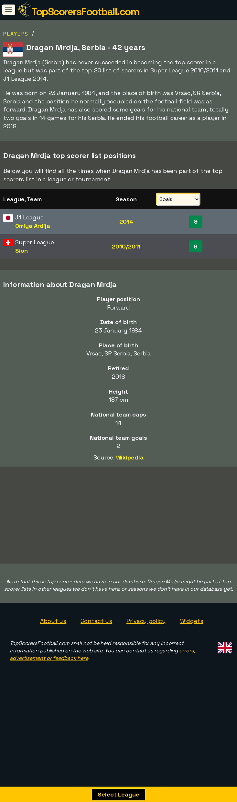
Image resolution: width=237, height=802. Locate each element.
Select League (118, 794)
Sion (21, 250)
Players (15, 33)
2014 (126, 221)
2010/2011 (126, 246)
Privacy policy (146, 663)
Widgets (191, 663)
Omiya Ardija (32, 225)
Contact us (96, 663)
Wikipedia (130, 457)
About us (53, 663)
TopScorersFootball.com (85, 11)
